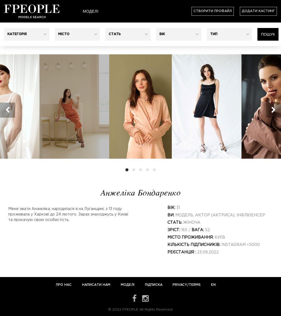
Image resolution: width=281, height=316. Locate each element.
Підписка (153, 284)
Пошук (268, 34)
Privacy (180, 284)
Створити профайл (212, 11)
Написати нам (96, 284)
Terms (195, 284)
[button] (26, 34)
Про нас (64, 284)
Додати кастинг (258, 11)
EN (213, 284)
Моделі (91, 11)
